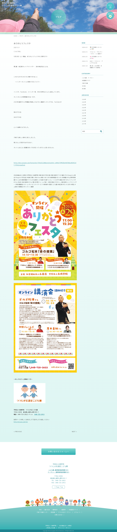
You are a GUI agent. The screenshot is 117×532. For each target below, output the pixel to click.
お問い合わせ (59, 514)
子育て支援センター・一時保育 (46, 512)
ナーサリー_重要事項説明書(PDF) (58, 472)
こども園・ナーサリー (88, 78)
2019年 (84, 118)
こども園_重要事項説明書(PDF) (59, 470)
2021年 (84, 113)
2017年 (84, 124)
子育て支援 (85, 83)
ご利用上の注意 (50, 528)
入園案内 (63, 509)
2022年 (84, 110)
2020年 (84, 115)
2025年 (84, 102)
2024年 (84, 105)
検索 (101, 131)
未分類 (83, 88)
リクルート (77, 512)
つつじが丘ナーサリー (64, 512)
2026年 (84, 99)
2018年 (84, 121)
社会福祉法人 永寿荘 (65, 525)
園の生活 (47, 509)
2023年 (84, 107)
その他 (83, 86)
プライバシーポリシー (64, 528)
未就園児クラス (86, 80)
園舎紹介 (55, 509)
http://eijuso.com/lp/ (21, 422)
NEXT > (74, 432)
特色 (40, 509)
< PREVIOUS (18, 432)
